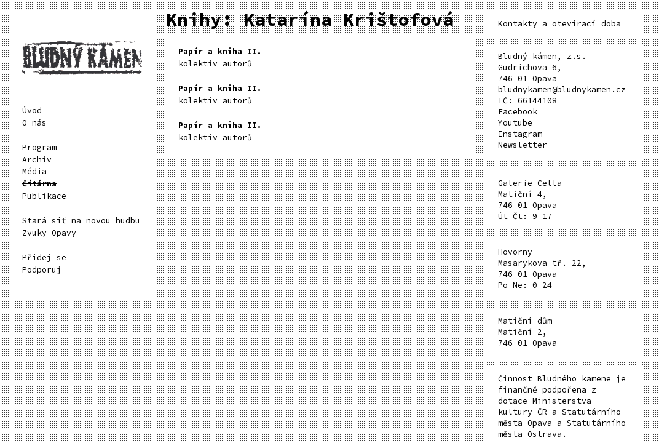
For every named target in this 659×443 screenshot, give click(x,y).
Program (39, 147)
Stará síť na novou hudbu (81, 220)
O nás (34, 123)
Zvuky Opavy (49, 233)
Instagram (520, 134)
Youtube (515, 123)
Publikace (44, 196)
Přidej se (44, 257)
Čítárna (39, 183)
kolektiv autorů (220, 57)
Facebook (517, 111)
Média (34, 171)
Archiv (37, 159)
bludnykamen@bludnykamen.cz (562, 89)
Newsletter (522, 145)
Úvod (32, 110)
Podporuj (41, 270)
